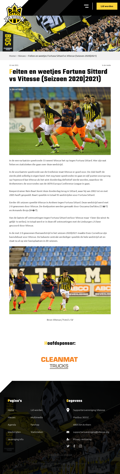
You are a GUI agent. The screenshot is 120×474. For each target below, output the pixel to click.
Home (12, 55)
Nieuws (22, 55)
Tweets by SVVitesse (60, 454)
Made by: (53, 467)
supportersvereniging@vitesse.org (91, 431)
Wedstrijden (14, 431)
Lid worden (107, 6)
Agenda (12, 424)
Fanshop (35, 424)
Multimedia (37, 417)
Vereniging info (15, 439)
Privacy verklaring (82, 439)
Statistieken (37, 431)
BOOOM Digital (64, 467)
